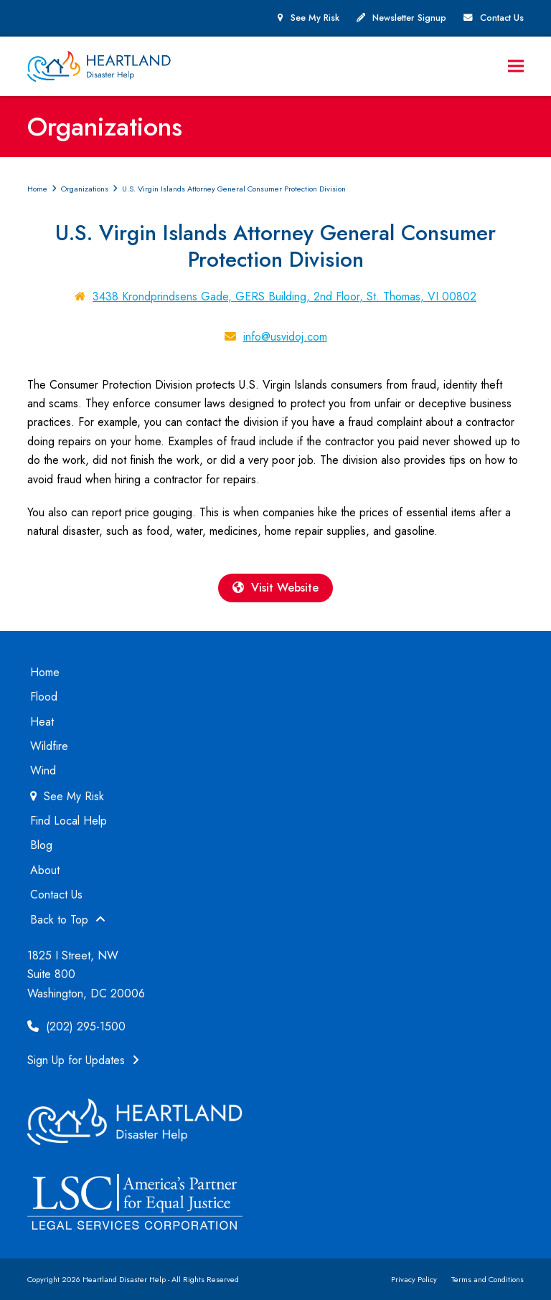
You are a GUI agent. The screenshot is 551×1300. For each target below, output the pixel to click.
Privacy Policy (414, 1279)
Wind (43, 770)
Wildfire (49, 746)
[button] (516, 66)
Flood (43, 696)
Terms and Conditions (487, 1279)
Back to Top (67, 919)
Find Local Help (68, 820)
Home (45, 672)
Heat (42, 721)
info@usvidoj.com (285, 336)
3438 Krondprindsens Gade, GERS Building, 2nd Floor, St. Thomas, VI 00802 (284, 296)
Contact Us (502, 17)
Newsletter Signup (409, 17)
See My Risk (315, 17)
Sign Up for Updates (83, 1060)
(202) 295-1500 (76, 1026)
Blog (41, 845)
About (45, 870)
